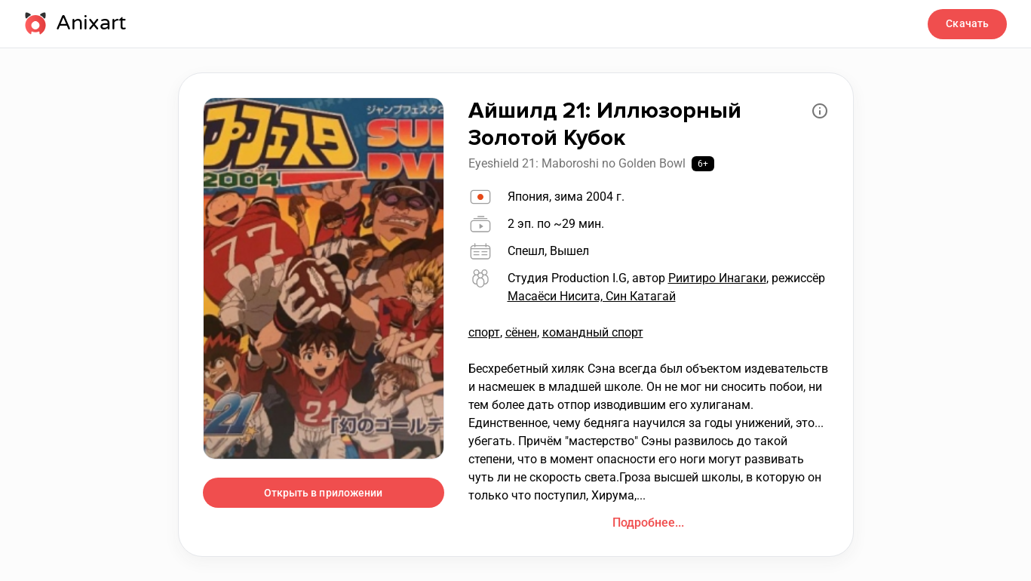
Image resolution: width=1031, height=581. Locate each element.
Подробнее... (648, 522)
